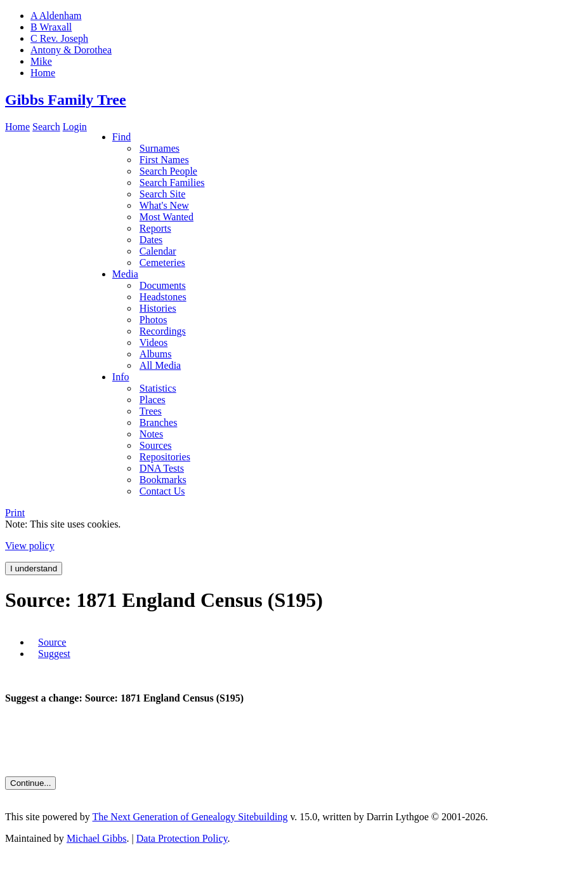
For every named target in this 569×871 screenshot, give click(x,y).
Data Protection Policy (182, 838)
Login (75, 126)
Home (17, 126)
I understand (33, 568)
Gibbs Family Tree (65, 99)
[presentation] (101, 740)
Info (120, 376)
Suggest (54, 653)
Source (52, 642)
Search (46, 126)
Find (121, 136)
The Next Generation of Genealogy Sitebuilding (189, 816)
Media (125, 274)
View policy (30, 545)
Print (15, 512)
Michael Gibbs (97, 838)
